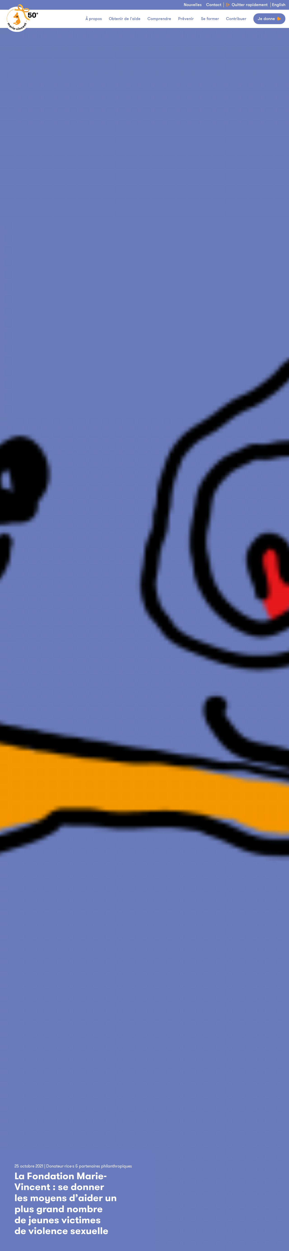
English (278, 4)
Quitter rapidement (247, 4)
